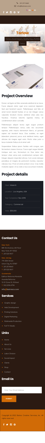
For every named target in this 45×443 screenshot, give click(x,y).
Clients (6, 363)
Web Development (11, 307)
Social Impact (17, 39)
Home (8, 39)
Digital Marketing (10, 317)
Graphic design (10, 303)
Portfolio (37, 39)
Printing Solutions (10, 312)
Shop (6, 367)
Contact (7, 372)
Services (7, 349)
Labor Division (9, 353)
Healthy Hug (28, 39)
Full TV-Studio (9, 326)
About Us (7, 344)
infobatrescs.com (10, 289)
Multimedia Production (12, 321)
